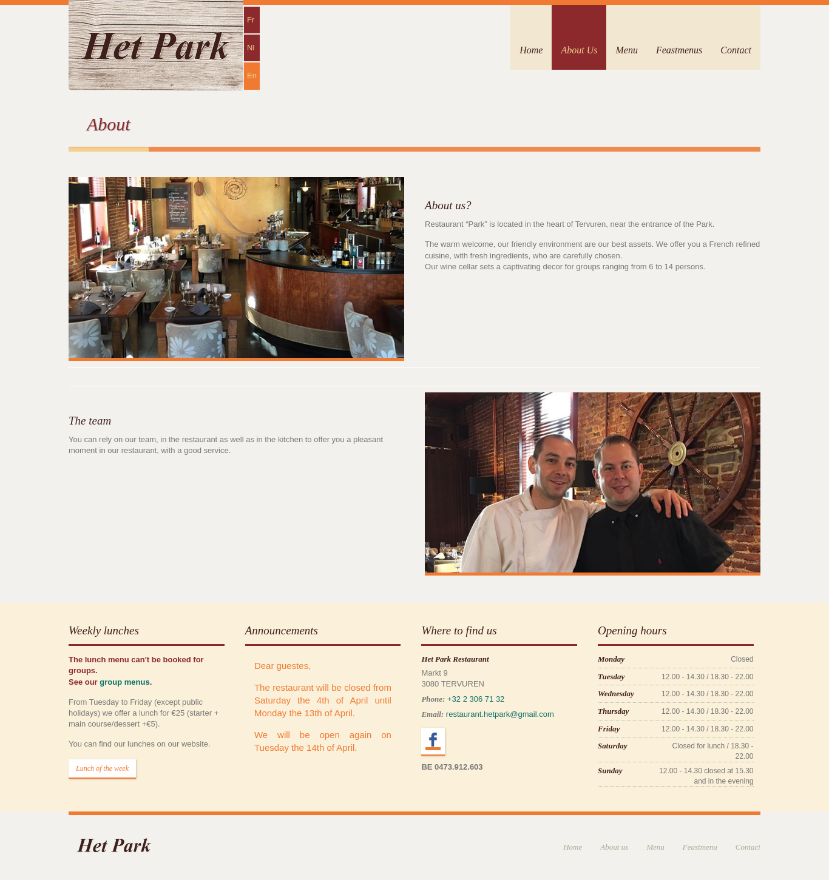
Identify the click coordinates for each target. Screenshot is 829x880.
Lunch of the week (102, 768)
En (252, 75)
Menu (626, 50)
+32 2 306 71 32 (475, 699)
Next (738, 491)
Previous (447, 491)
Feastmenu (700, 846)
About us (614, 846)
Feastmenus (679, 50)
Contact (735, 50)
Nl (250, 47)
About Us (579, 50)
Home (531, 50)
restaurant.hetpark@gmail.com (500, 714)
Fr (250, 19)
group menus (124, 682)
